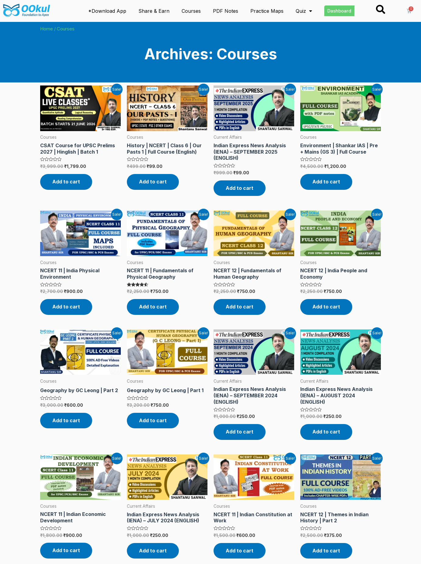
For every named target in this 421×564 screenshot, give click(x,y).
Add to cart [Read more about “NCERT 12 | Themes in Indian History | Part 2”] (326, 551)
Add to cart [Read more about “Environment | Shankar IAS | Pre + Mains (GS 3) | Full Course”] (326, 182)
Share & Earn (153, 11)
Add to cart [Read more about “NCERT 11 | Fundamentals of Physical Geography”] (153, 307)
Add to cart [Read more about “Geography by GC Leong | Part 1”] (153, 420)
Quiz (304, 10)
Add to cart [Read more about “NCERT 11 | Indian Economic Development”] (66, 550)
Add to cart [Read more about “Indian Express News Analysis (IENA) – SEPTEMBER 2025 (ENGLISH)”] (239, 188)
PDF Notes (225, 11)
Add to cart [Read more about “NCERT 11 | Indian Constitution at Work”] (239, 551)
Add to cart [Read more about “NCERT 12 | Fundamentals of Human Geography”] (239, 307)
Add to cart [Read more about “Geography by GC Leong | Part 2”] (66, 420)
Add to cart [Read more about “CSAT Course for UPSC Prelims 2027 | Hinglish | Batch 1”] (66, 182)
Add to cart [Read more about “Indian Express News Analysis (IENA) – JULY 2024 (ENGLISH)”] (153, 551)
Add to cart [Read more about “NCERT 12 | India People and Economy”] (326, 307)
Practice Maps (267, 11)
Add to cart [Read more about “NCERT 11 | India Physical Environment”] (66, 307)
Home (46, 29)
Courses (191, 11)
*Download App (107, 11)
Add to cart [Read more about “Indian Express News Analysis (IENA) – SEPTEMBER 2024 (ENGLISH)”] (239, 432)
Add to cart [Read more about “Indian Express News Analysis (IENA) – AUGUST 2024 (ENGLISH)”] (326, 432)
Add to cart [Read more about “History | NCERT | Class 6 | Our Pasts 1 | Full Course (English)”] (153, 182)
